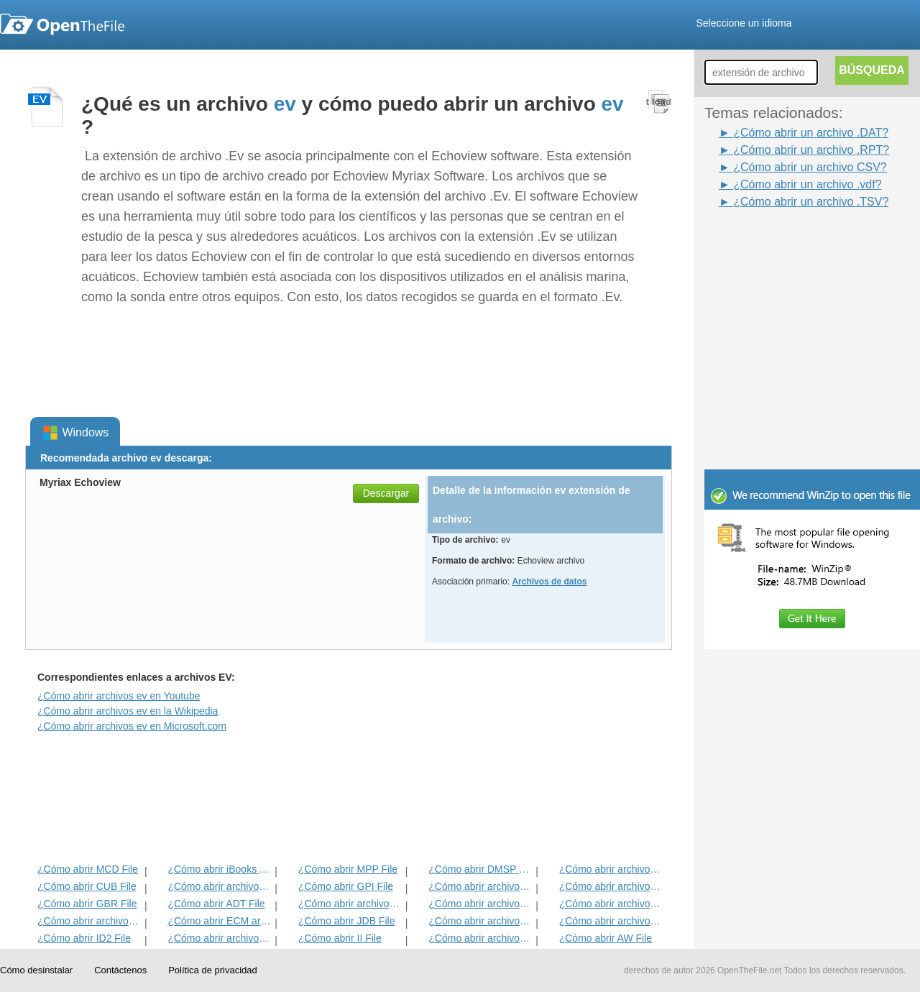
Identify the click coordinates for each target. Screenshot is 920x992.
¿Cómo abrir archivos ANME (480, 903)
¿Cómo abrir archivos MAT (219, 938)
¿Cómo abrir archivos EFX (611, 903)
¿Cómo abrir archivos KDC (480, 938)
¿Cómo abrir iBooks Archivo (219, 869)
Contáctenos (120, 970)
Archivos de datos (549, 582)
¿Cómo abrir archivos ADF (611, 869)
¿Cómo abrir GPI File (345, 886)
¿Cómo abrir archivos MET (219, 886)
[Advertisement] (790, 243)
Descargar (386, 493)
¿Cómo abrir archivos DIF (611, 886)
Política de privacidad (212, 970)
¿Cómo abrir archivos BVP (350, 903)
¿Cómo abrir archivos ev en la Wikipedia (127, 711)
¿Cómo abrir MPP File (347, 869)
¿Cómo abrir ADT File (215, 903)
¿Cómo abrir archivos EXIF (89, 921)
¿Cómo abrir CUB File (87, 886)
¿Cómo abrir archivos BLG (611, 921)
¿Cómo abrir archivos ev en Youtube (118, 696)
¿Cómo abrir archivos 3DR (480, 886)
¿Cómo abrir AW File (605, 938)
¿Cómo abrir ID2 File (84, 938)
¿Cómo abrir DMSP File (480, 869)
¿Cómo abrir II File (340, 938)
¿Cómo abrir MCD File (87, 869)
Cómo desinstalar (36, 970)
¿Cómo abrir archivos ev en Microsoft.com (131, 726)
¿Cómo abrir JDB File (346, 921)
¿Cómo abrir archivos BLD (480, 921)
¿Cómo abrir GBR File (87, 903)
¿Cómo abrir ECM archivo (219, 921)
